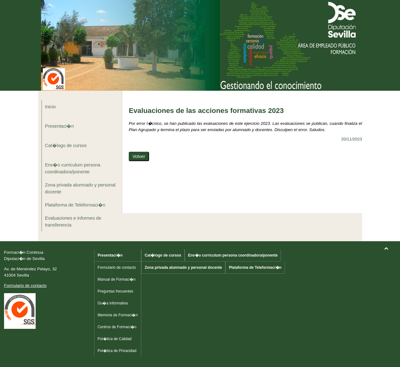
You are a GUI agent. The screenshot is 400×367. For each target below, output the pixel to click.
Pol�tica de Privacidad (117, 351)
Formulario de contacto (25, 285)
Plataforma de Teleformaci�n (75, 204)
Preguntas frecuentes (115, 291)
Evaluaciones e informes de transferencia (73, 221)
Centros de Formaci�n (117, 327)
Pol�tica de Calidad (115, 339)
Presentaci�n (59, 126)
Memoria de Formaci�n (118, 315)
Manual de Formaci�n (116, 279)
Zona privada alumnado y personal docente (80, 188)
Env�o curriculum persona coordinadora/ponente (72, 168)
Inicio (50, 106)
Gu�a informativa (113, 303)
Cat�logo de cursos (66, 145)
